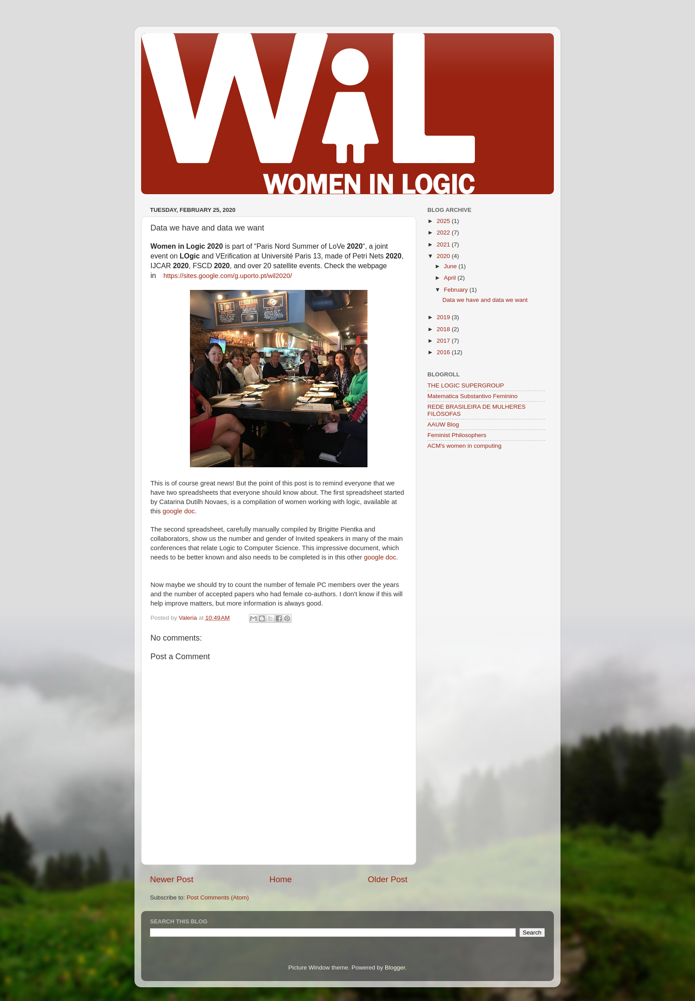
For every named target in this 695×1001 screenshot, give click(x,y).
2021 (444, 244)
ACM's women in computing (464, 445)
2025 (444, 221)
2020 (444, 256)
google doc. (381, 557)
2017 (444, 340)
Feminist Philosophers (456, 435)
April (451, 277)
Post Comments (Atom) (218, 897)
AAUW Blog (443, 424)
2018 (444, 329)
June (451, 266)
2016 (444, 352)
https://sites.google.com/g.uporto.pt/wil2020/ (227, 275)
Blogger (395, 967)
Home (280, 879)
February (457, 289)
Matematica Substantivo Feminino (472, 396)
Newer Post (171, 879)
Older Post (387, 879)
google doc (178, 511)
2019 (444, 317)
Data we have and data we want (485, 300)
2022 (444, 232)
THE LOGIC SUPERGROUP (465, 385)
